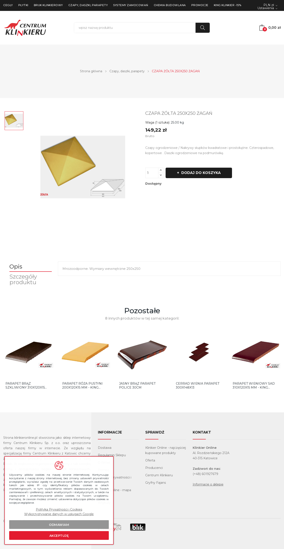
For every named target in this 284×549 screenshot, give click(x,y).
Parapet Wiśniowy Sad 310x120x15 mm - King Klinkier (254, 385)
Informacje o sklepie (208, 484)
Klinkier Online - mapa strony (114, 492)
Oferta (150, 460)
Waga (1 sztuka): (157, 122)
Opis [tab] (16, 266)
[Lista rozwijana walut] (270, 5)
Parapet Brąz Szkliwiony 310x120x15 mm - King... (25, 385)
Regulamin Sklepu (112, 455)
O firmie (104, 463)
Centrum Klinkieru (159, 475)
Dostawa (104, 448)
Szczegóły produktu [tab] (23, 279)
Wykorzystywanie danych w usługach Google (59, 514)
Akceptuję (59, 536)
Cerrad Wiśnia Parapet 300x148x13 (197, 385)
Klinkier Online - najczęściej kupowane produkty (165, 450)
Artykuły (104, 503)
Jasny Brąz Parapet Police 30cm (137, 385)
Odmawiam (59, 525)
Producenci (154, 468)
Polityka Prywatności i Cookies (114, 480)
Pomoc (103, 470)
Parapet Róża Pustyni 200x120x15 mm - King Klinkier (82, 385)
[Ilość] (151, 173)
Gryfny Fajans (155, 483)
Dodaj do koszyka (201, 173)
